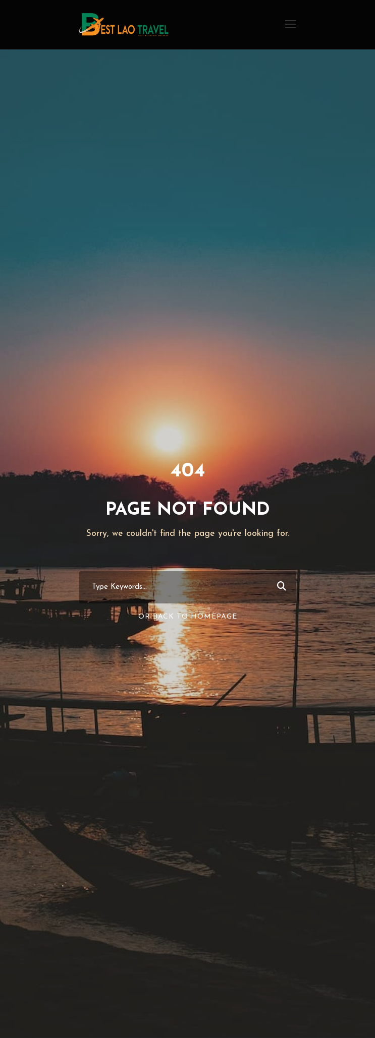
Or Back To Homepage (187, 617)
